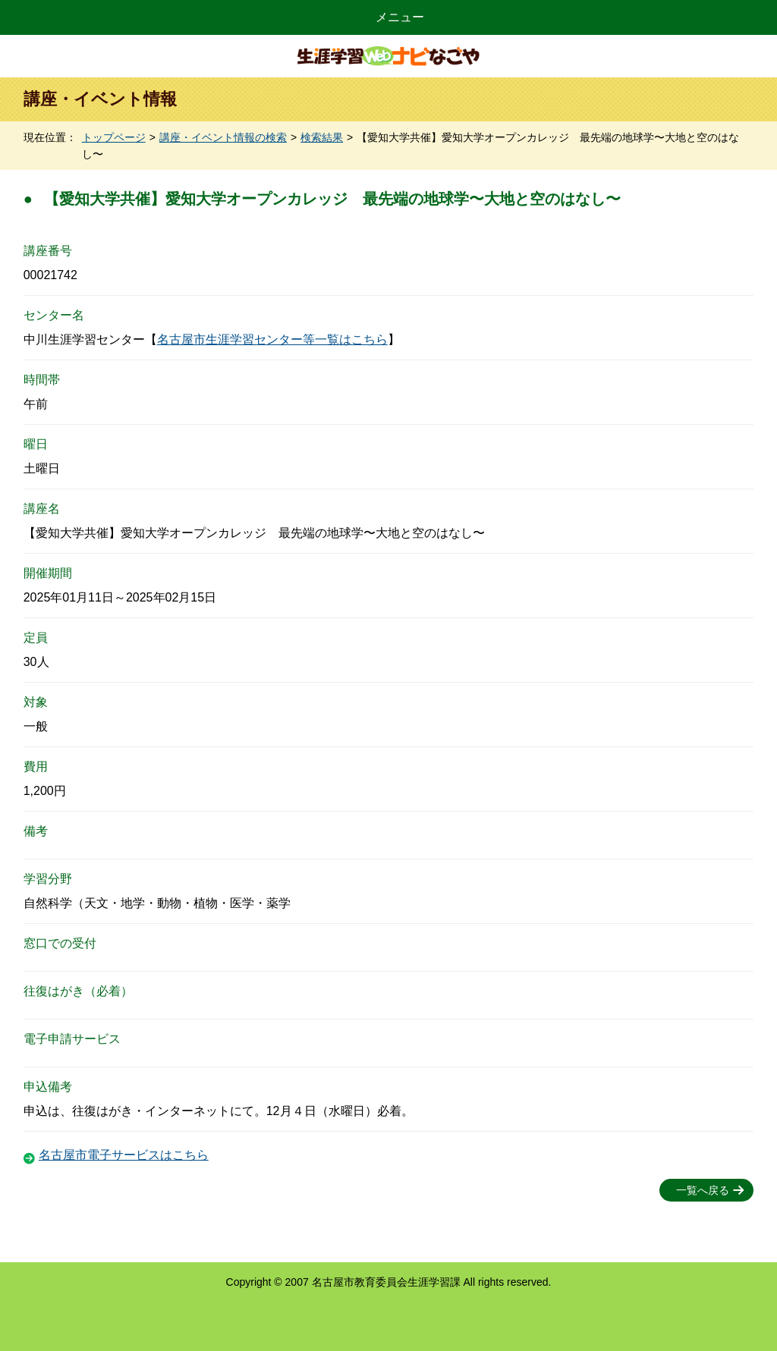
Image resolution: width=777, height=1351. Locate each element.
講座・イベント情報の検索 (223, 137)
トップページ (114, 137)
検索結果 (321, 137)
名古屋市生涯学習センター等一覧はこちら (272, 339)
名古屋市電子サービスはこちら (124, 1154)
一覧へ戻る (702, 1190)
